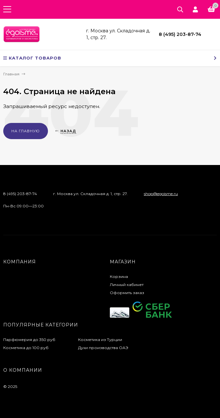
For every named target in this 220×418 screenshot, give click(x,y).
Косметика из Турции (100, 339)
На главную (25, 131)
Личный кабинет (127, 284)
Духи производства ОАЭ (103, 347)
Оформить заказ (127, 292)
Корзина (119, 276)
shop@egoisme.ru (161, 193)
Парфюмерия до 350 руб (29, 339)
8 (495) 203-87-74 (180, 34)
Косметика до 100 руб (26, 347)
